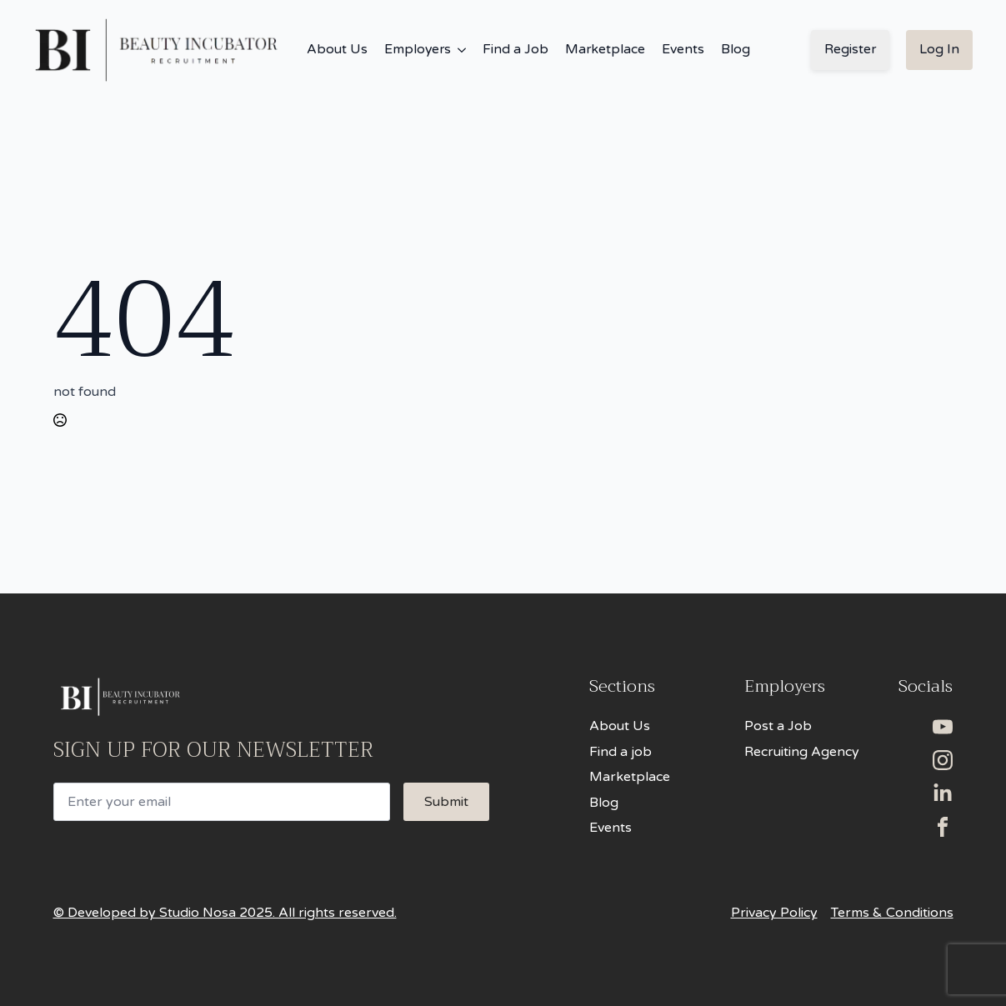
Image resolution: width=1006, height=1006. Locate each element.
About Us (337, 50)
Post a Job (778, 726)
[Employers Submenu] (458, 50)
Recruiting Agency (801, 751)
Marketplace (605, 50)
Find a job (620, 751)
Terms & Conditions (892, 912)
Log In (939, 50)
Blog (735, 50)
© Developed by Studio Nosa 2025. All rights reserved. (225, 912)
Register (850, 50)
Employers (417, 50)
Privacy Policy (774, 912)
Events (683, 50)
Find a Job (515, 50)
